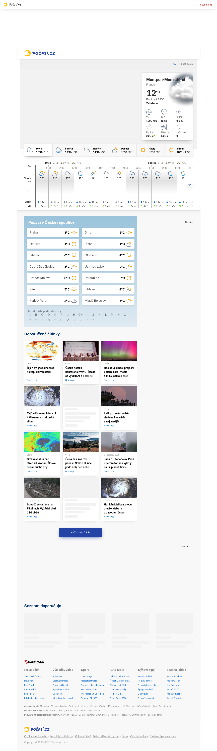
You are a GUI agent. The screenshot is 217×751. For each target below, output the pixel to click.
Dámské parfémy (87, 715)
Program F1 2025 (89, 698)
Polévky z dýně (145, 681)
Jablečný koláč (173, 681)
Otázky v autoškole (118, 685)
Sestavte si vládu (60, 681)
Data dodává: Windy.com (106, 736)
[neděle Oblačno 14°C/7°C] (94, 150)
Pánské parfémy (154, 715)
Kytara (42, 710)
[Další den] (189, 184)
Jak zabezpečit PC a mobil (123, 706)
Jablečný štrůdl (174, 689)
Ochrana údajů (83, 736)
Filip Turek (29, 694)
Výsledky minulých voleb (64, 698)
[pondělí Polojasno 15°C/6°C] (122, 150)
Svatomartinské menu (79, 706)
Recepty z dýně (145, 676)
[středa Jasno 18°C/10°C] (179, 150)
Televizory (125, 715)
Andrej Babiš (30, 689)
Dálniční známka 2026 (120, 676)
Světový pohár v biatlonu (92, 685)
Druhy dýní (143, 694)
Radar (125, 736)
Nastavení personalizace (163, 736)
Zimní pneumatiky (118, 689)
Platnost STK (116, 694)
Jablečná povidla (174, 698)
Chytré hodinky (139, 715)
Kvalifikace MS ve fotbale (92, 694)
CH (80, 314)
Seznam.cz (206, 4)
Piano (61, 710)
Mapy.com (44, 706)
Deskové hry (114, 715)
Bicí (55, 710)
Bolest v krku (165, 706)
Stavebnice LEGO (69, 715)
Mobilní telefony (52, 715)
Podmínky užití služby (61, 736)
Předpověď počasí (59, 706)
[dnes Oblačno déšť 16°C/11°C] (38, 150)
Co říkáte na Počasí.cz (36, 736)
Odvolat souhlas (139, 736)
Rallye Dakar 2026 (118, 698)
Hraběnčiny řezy (174, 685)
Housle (49, 710)
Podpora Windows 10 (100, 706)
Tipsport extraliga (89, 681)
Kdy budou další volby (34, 698)
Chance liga (86, 676)
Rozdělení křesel (60, 685)
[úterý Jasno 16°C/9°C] (151, 150)
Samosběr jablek (174, 676)
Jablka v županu (174, 694)
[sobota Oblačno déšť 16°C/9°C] (66, 150)
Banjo (97, 710)
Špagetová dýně (145, 689)
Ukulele (89, 710)
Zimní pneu (101, 715)
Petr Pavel (29, 685)
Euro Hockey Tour (89, 689)
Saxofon (81, 710)
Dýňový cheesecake (147, 685)
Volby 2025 (58, 676)
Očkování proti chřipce (147, 706)
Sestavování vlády (32, 676)
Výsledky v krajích (61, 689)
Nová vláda (29, 681)
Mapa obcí (57, 694)
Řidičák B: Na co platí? (120, 681)
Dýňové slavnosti (146, 698)
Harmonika (70, 710)
